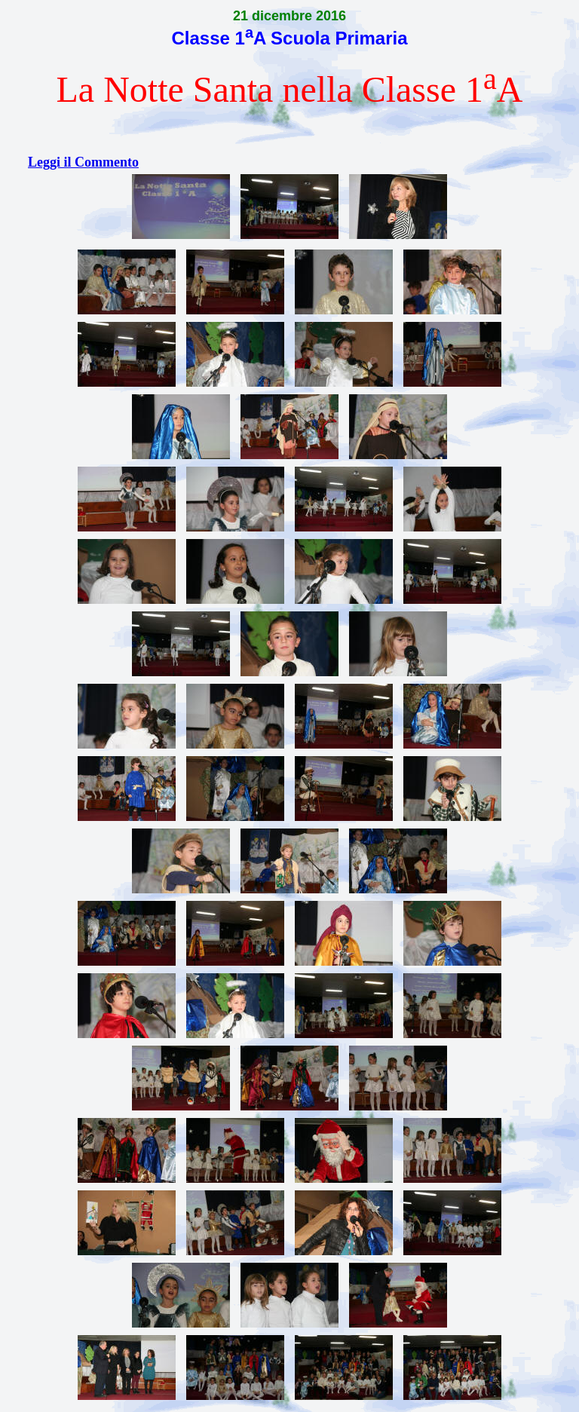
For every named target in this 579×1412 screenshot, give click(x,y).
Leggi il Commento (83, 162)
